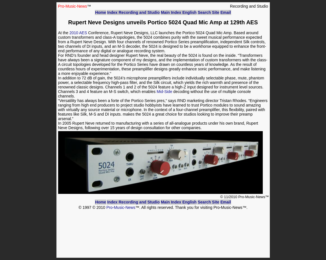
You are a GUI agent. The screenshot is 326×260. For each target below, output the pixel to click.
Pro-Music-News (120, 207)
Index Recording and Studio (133, 12)
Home (100, 12)
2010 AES (78, 33)
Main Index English (179, 12)
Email (225, 12)
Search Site (208, 12)
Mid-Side (164, 91)
